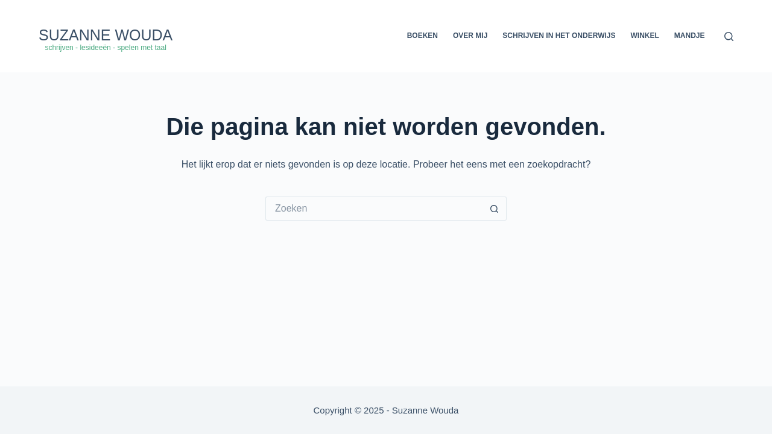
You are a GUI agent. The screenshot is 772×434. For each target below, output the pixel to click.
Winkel (645, 35)
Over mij (470, 35)
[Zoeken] (728, 36)
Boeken (422, 35)
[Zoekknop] (494, 209)
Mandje (689, 35)
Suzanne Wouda (105, 35)
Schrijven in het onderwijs (558, 35)
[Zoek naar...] (373, 209)
